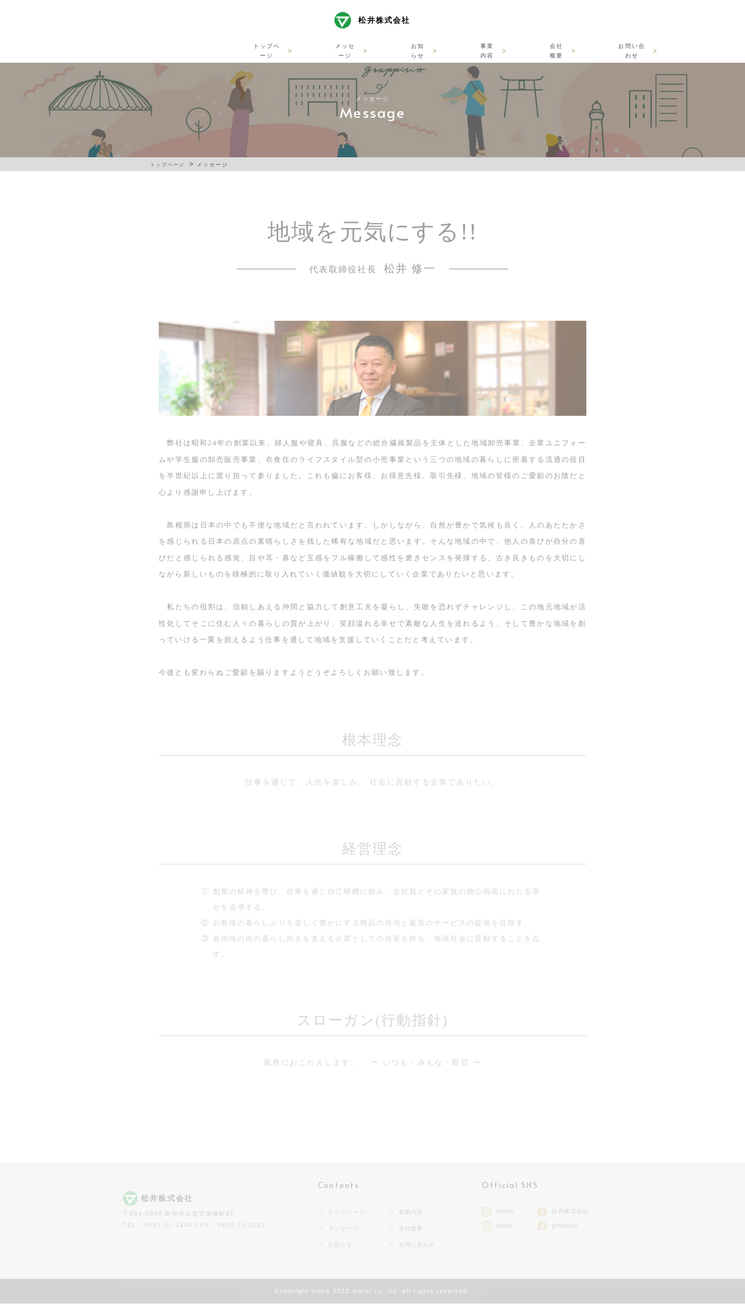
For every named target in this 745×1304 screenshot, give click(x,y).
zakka (504, 1226)
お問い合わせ (518, 50)
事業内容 (399, 50)
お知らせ (343, 50)
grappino (564, 1226)
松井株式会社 (384, 25)
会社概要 (455, 50)
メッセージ (283, 50)
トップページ (217, 50)
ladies (505, 1211)
